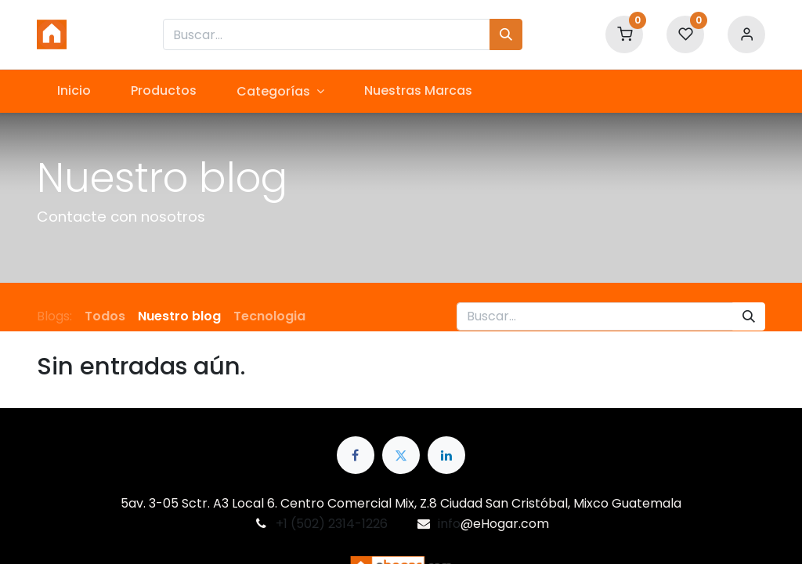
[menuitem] (73, 91)
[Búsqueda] (506, 34)
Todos (105, 316)
